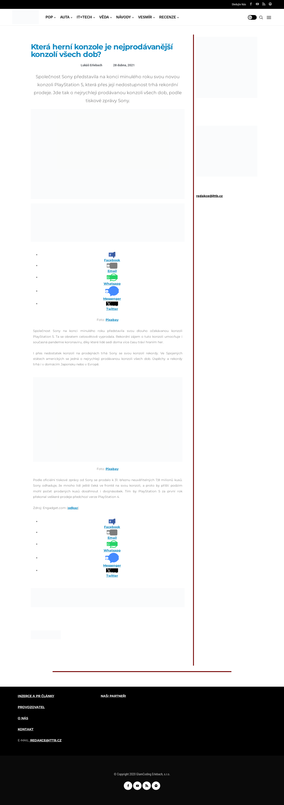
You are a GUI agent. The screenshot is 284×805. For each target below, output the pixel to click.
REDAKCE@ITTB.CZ (45, 740)
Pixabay (112, 320)
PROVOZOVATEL (31, 707)
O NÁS (23, 718)
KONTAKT (26, 729)
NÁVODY (123, 17)
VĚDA (104, 17)
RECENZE (167, 17)
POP (49, 17)
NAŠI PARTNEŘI (113, 696)
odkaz (73, 508)
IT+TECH (84, 17)
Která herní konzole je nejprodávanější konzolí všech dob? (102, 50)
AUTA (64, 17)
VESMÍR (145, 17)
